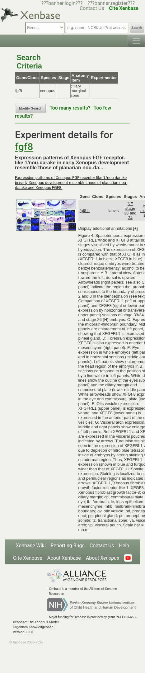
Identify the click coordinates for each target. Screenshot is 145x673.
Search (137, 28)
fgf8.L (85, 210)
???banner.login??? (62, 3)
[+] (135, 228)
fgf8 (24, 147)
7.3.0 (29, 632)
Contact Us (102, 545)
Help (124, 545)
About (102, 558)
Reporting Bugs (68, 545)
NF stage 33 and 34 (130, 210)
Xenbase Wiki (31, 545)
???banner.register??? (111, 3)
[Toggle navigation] (136, 41)
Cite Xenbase (27, 558)
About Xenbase (64, 558)
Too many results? (69, 108)
